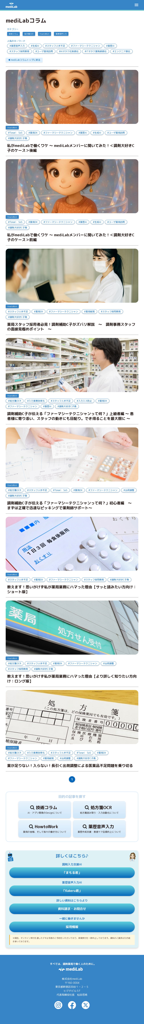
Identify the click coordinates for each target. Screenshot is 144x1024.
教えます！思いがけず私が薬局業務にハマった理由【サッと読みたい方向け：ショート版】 (72, 589)
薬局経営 (90, 311)
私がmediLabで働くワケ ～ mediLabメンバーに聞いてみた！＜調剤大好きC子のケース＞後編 (70, 148)
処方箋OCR (28, 34)
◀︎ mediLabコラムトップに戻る (24, 59)
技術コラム (13, 34)
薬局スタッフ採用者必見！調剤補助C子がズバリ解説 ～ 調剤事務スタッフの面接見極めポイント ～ (71, 327)
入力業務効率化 (37, 400)
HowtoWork (44, 34)
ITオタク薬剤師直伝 (96, 51)
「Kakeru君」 (72, 890)
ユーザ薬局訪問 (45, 51)
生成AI (35, 45)
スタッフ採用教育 (20, 51)
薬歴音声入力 (61, 34)
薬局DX (33, 132)
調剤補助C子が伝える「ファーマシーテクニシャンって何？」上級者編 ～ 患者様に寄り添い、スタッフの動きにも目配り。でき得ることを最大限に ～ (70, 416)
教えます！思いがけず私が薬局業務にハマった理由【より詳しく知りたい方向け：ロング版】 (72, 679)
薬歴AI (111, 45)
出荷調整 (129, 490)
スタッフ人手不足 (56, 45)
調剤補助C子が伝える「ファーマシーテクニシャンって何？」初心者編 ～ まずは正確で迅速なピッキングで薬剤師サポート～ (71, 505)
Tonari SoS (16, 132)
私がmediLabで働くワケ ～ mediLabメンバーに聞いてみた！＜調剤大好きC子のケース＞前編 (70, 237)
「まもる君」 (72, 872)
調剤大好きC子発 (18, 138)
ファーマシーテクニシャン (86, 45)
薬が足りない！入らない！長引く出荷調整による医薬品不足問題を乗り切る (70, 765)
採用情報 (72, 927)
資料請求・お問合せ (72, 909)
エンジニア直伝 (122, 51)
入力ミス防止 (85, 400)
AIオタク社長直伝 (69, 51)
